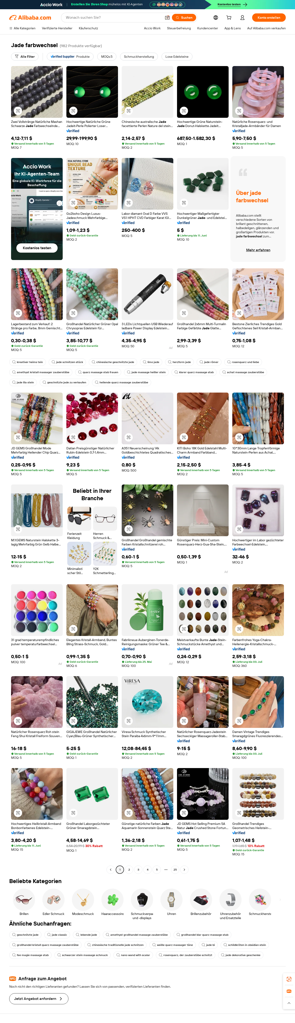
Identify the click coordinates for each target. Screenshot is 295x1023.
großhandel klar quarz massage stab (202, 935)
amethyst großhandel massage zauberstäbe (137, 935)
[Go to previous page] (110, 870)
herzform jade (179, 362)
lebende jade (86, 935)
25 (175, 869)
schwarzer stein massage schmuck (82, 955)
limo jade (151, 362)
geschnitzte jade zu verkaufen (64, 382)
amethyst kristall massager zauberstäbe (40, 372)
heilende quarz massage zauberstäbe (121, 382)
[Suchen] (184, 17)
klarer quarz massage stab (194, 372)
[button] (167, 17)
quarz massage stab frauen (98, 372)
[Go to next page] (184, 870)
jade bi (208, 945)
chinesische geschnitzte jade (113, 362)
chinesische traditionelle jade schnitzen (115, 945)
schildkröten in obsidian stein (245, 945)
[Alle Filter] (24, 57)
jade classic (57, 935)
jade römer (209, 362)
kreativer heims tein (27, 362)
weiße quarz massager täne (172, 945)
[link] (289, 979)
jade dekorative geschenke (240, 955)
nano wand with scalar (133, 955)
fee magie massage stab (30, 955)
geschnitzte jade (25, 935)
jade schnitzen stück (67, 362)
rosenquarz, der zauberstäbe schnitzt (185, 955)
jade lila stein (23, 382)
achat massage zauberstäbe (243, 372)
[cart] (229, 18)
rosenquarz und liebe (243, 362)
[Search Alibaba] (113, 17)
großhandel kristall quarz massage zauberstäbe (45, 945)
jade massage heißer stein (146, 372)
